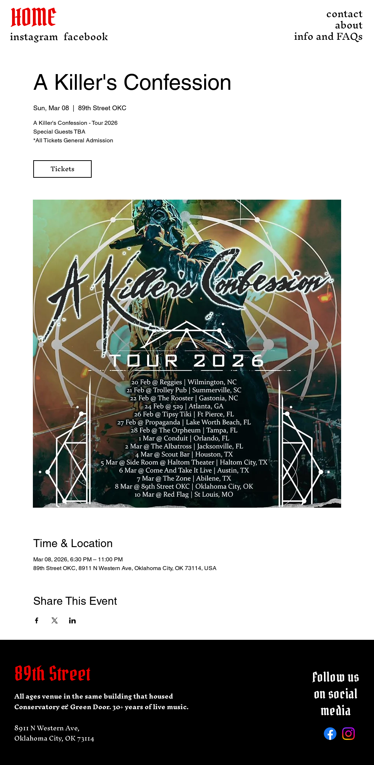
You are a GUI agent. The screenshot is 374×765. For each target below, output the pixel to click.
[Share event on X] (54, 620)
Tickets (62, 168)
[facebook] (86, 36)
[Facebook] (330, 733)
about (349, 25)
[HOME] (39, 17)
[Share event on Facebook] (36, 620)
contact (344, 13)
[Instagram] (348, 733)
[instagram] (34, 36)
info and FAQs (343, 36)
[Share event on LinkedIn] (72, 620)
